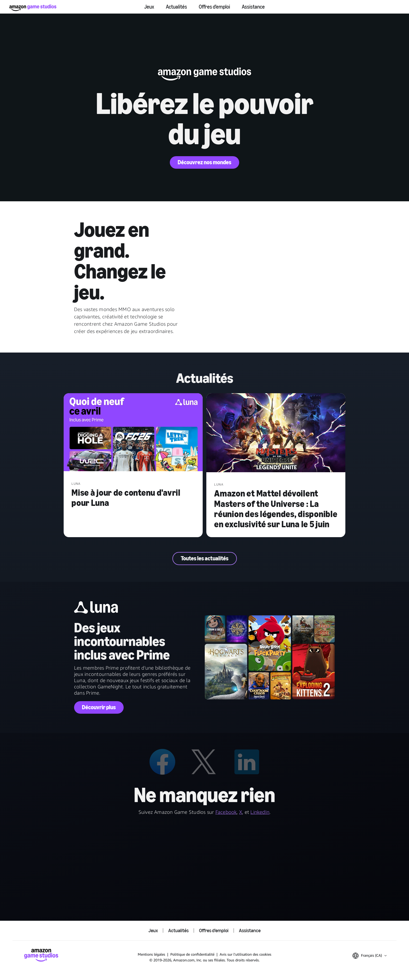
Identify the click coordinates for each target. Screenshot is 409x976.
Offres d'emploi (214, 7)
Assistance (253, 7)
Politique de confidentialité (192, 954)
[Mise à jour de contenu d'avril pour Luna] (133, 432)
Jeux (149, 7)
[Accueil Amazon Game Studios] (32, 7)
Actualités (176, 7)
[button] (369, 955)
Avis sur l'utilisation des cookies (245, 954)
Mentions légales (151, 954)
